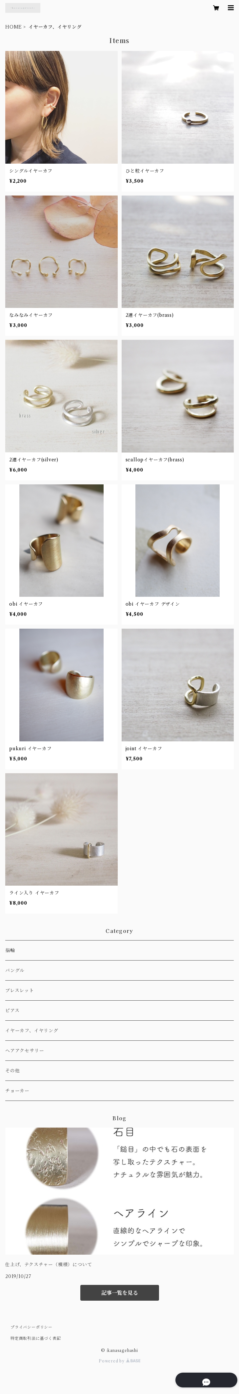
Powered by (119, 1361)
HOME (13, 27)
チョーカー (17, 1091)
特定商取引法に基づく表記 (35, 1338)
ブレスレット (19, 990)
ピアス (12, 1010)
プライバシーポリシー (31, 1327)
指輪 (10, 950)
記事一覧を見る (119, 1292)
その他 (12, 1071)
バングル (15, 970)
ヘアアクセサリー (24, 1051)
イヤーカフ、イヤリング (31, 1031)
